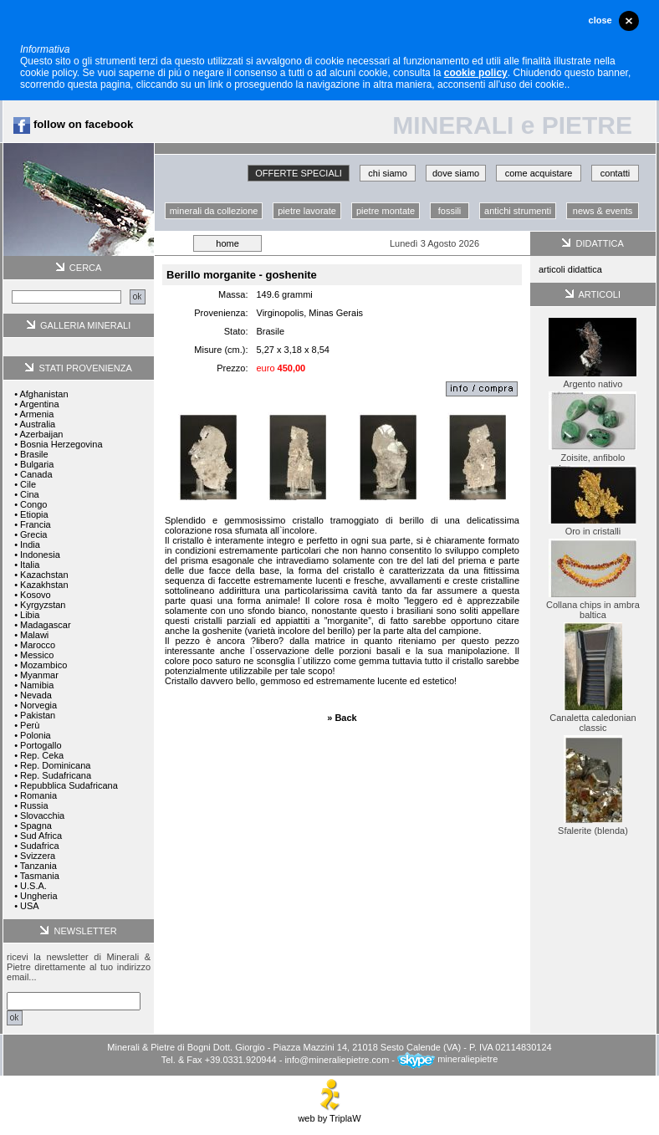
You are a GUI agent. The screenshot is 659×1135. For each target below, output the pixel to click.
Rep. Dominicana (55, 765)
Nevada (36, 695)
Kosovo (35, 595)
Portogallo (41, 745)
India (30, 544)
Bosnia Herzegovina (61, 444)
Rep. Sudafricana (55, 775)
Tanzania (38, 866)
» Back (341, 718)
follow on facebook (73, 124)
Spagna (36, 826)
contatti (615, 173)
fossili (450, 211)
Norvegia (38, 705)
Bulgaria (37, 464)
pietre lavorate (307, 211)
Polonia (35, 735)
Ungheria (39, 896)
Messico (37, 655)
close (600, 20)
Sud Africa (41, 836)
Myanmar (39, 675)
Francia (35, 524)
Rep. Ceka (42, 755)
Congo (33, 504)
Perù (29, 725)
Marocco (37, 645)
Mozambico (43, 665)
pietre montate (385, 211)
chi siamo (387, 173)
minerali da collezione (214, 211)
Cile (28, 484)
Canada (36, 474)
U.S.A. (33, 886)
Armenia (36, 414)
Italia (29, 565)
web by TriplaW (329, 1114)
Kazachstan (44, 575)
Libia (29, 615)
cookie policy (476, 73)
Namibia (37, 685)
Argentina (39, 404)
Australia (37, 424)
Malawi (34, 635)
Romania (38, 795)
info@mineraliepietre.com (336, 1059)
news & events (603, 211)
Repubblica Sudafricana (69, 785)
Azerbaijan (41, 434)
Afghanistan (43, 394)
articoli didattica (570, 269)
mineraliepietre (447, 1059)
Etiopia (34, 514)
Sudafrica (39, 846)
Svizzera (37, 856)
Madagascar (45, 625)
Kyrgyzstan (42, 605)
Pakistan (37, 715)
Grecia (33, 534)
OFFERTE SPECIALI (298, 173)
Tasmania (39, 876)
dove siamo (455, 173)
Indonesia (40, 555)
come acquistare (539, 173)
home (227, 243)
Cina (29, 494)
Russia (34, 805)
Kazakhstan (44, 585)
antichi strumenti (517, 211)
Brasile (34, 454)
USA (29, 906)
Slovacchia (42, 815)
